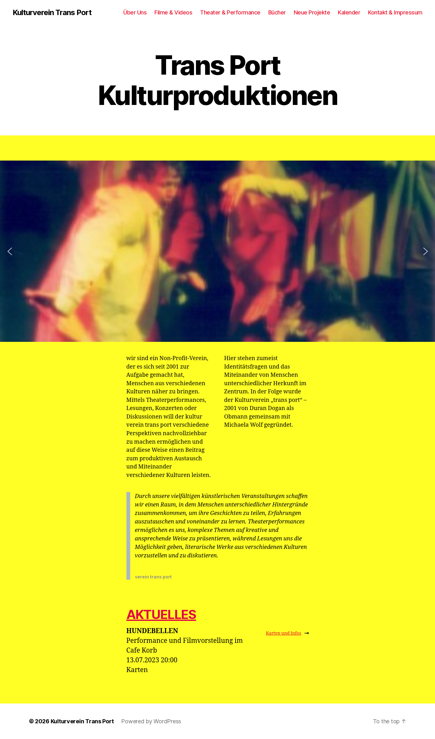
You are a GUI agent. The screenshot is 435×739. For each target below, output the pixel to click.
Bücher (277, 12)
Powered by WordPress (151, 721)
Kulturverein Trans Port (52, 12)
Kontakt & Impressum (395, 12)
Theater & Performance (230, 12)
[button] (10, 251)
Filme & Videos (173, 12)
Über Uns (135, 12)
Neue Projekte (312, 12)
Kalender (349, 12)
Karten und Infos (287, 633)
